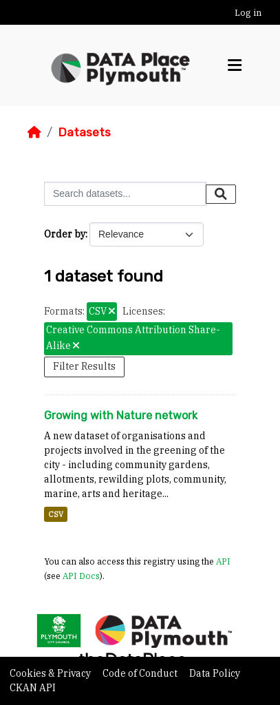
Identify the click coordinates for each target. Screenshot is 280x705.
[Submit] (221, 194)
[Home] (34, 132)
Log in (248, 13)
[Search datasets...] (125, 194)
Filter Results (84, 366)
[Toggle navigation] (234, 65)
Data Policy (214, 673)
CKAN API (33, 688)
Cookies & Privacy (51, 673)
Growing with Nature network (120, 415)
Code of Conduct (141, 673)
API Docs (81, 575)
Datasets (84, 132)
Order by (64, 234)
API (223, 561)
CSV (55, 514)
